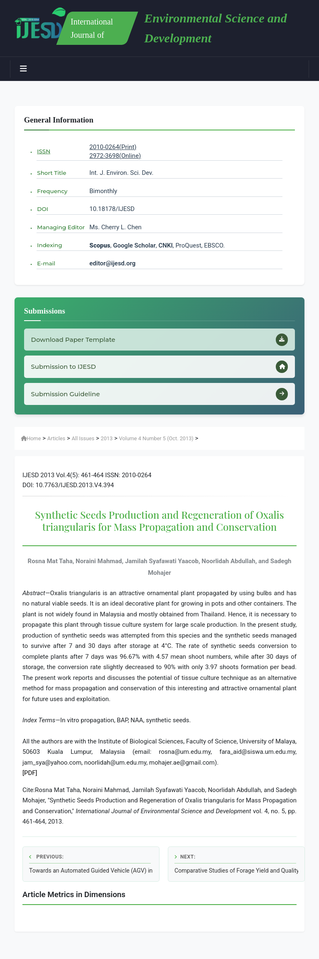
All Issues (83, 444)
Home (31, 444)
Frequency (52, 191)
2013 (107, 444)
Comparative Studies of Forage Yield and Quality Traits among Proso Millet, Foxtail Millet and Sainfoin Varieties (236, 876)
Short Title (51, 172)
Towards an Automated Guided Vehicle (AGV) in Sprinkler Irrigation (91, 876)
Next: (185, 863)
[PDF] (29, 778)
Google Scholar (134, 245)
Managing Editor (61, 227)
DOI (42, 209)
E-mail (46, 263)
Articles (56, 444)
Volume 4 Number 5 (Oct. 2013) (156, 444)
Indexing (49, 245)
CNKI (165, 245)
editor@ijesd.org (112, 263)
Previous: (46, 863)
